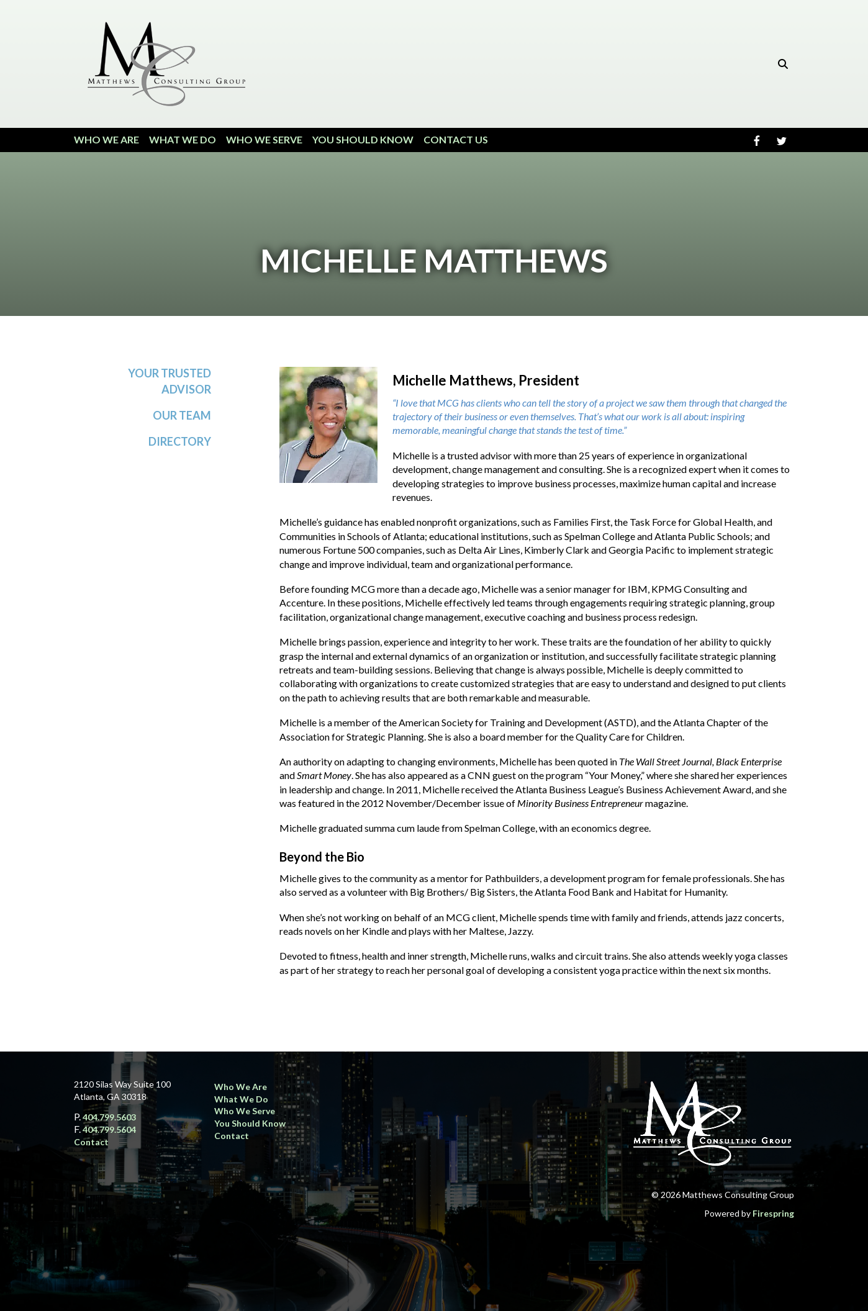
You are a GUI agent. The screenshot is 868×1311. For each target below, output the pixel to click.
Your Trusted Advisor (169, 380)
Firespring (773, 1213)
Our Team (182, 415)
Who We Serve (264, 139)
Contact (91, 1142)
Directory (179, 441)
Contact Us (455, 139)
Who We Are (106, 139)
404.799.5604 (109, 1129)
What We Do (182, 139)
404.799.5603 (109, 1117)
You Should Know (363, 139)
